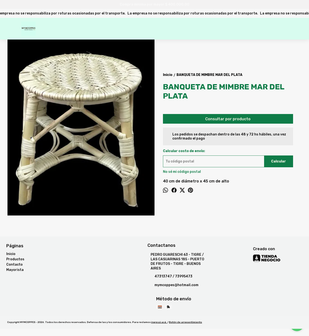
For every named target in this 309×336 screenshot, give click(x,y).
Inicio (10, 254)
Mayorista (15, 270)
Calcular (278, 161)
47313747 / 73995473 (169, 276)
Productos (15, 259)
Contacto (14, 264)
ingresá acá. (159, 322)
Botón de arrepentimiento (185, 322)
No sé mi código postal (182, 172)
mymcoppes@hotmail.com (172, 285)
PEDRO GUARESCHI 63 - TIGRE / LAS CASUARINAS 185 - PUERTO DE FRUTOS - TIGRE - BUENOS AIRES (175, 261)
